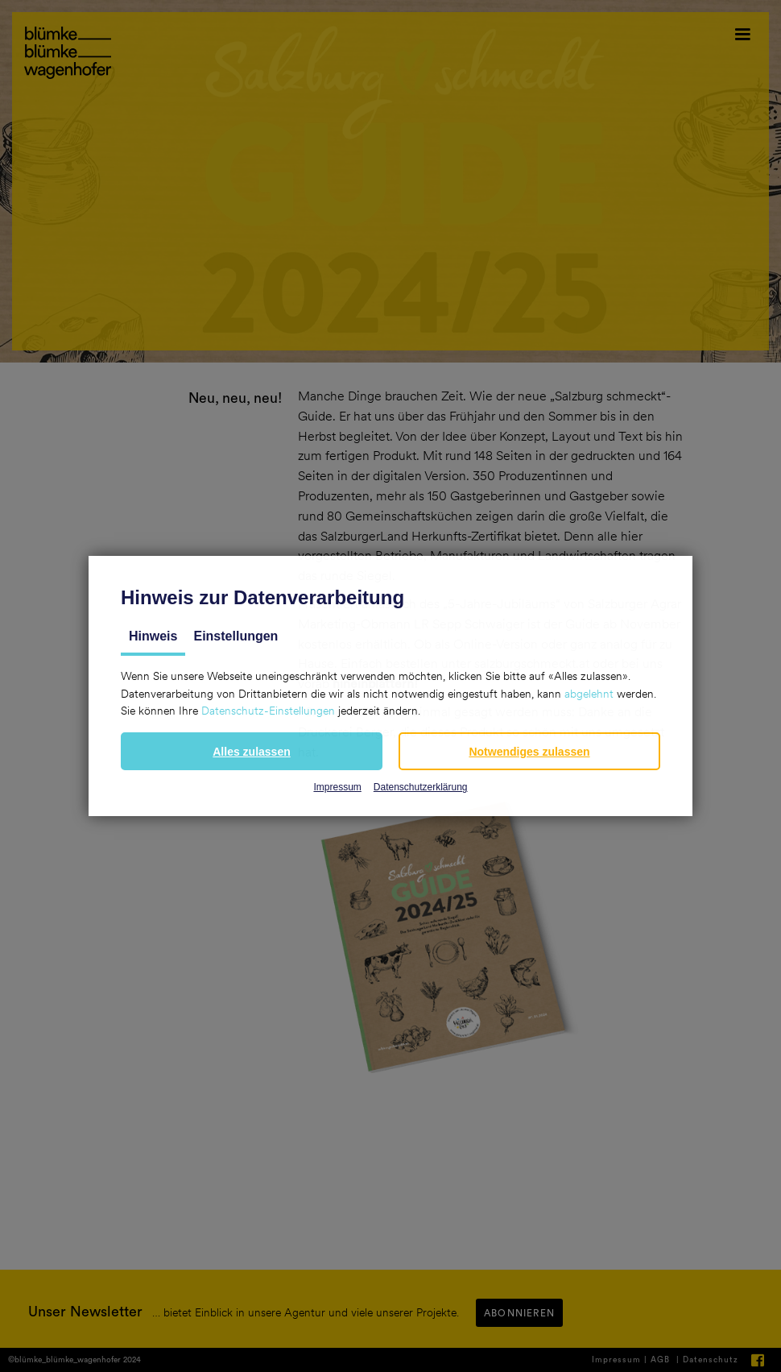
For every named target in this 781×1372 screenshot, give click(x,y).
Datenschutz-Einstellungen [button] (268, 710)
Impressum (337, 787)
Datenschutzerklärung (421, 787)
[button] (251, 751)
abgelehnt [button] (589, 693)
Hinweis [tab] (153, 636)
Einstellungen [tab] (235, 636)
